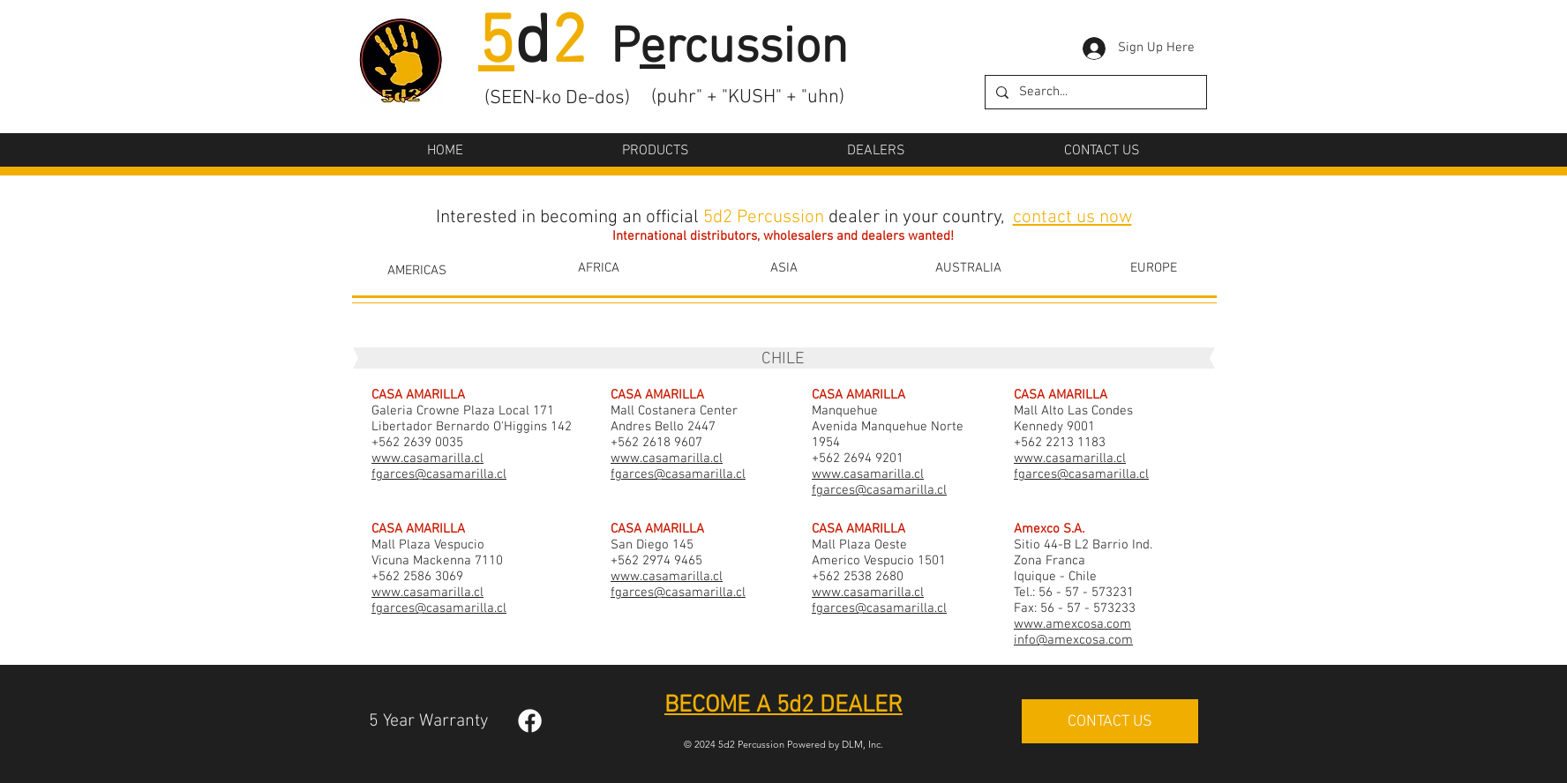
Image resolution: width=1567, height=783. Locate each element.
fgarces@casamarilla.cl (438, 474)
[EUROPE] (1153, 268)
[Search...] (1094, 92)
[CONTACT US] (1110, 721)
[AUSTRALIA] (968, 268)
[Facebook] (529, 720)
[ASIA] (783, 268)
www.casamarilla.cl (427, 458)
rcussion (756, 49)
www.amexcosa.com (1072, 624)
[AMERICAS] (417, 270)
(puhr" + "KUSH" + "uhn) (747, 97)
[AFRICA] (598, 268)
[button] (655, 150)
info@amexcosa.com (1073, 640)
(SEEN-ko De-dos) (557, 98)
